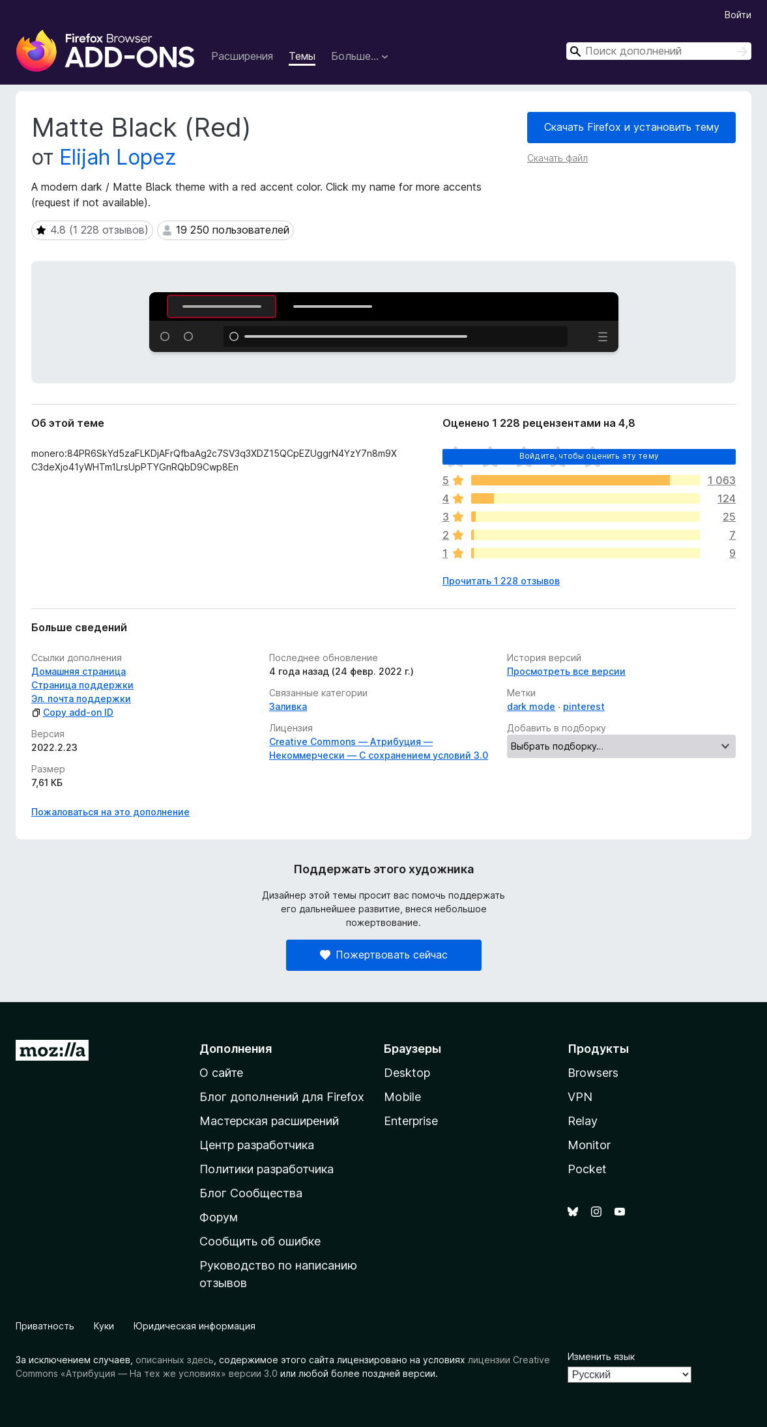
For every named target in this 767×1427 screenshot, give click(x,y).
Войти (738, 14)
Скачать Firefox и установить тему (631, 126)
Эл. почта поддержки (81, 698)
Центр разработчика (256, 1145)
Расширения (242, 55)
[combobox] (658, 51)
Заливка (288, 706)
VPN (580, 1097)
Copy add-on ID (72, 712)
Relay (583, 1121)
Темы (302, 55)
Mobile (402, 1097)
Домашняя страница (78, 671)
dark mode (531, 706)
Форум (218, 1217)
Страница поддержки (82, 684)
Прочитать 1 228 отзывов (501, 580)
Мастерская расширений (269, 1121)
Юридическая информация (194, 1325)
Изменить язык (601, 1356)
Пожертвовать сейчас (384, 954)
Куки (104, 1325)
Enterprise (411, 1121)
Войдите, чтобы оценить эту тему (589, 456)
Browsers (593, 1073)
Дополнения (235, 1048)
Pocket (587, 1169)
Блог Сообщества (250, 1193)
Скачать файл (557, 157)
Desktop (407, 1073)
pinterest (584, 706)
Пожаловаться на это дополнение (110, 811)
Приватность (45, 1325)
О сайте (221, 1073)
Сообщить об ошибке (260, 1241)
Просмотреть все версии (566, 671)
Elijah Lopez (118, 157)
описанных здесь (175, 1359)
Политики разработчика (266, 1169)
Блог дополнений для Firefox (281, 1097)
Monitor (589, 1145)
